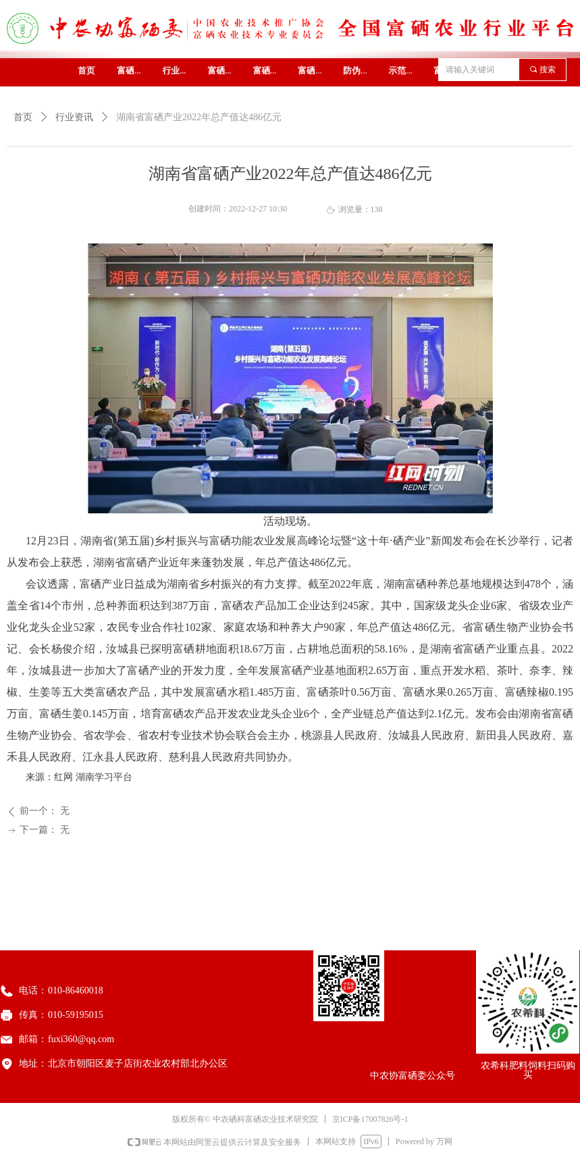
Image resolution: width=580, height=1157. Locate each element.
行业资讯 (74, 117)
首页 (23, 117)
